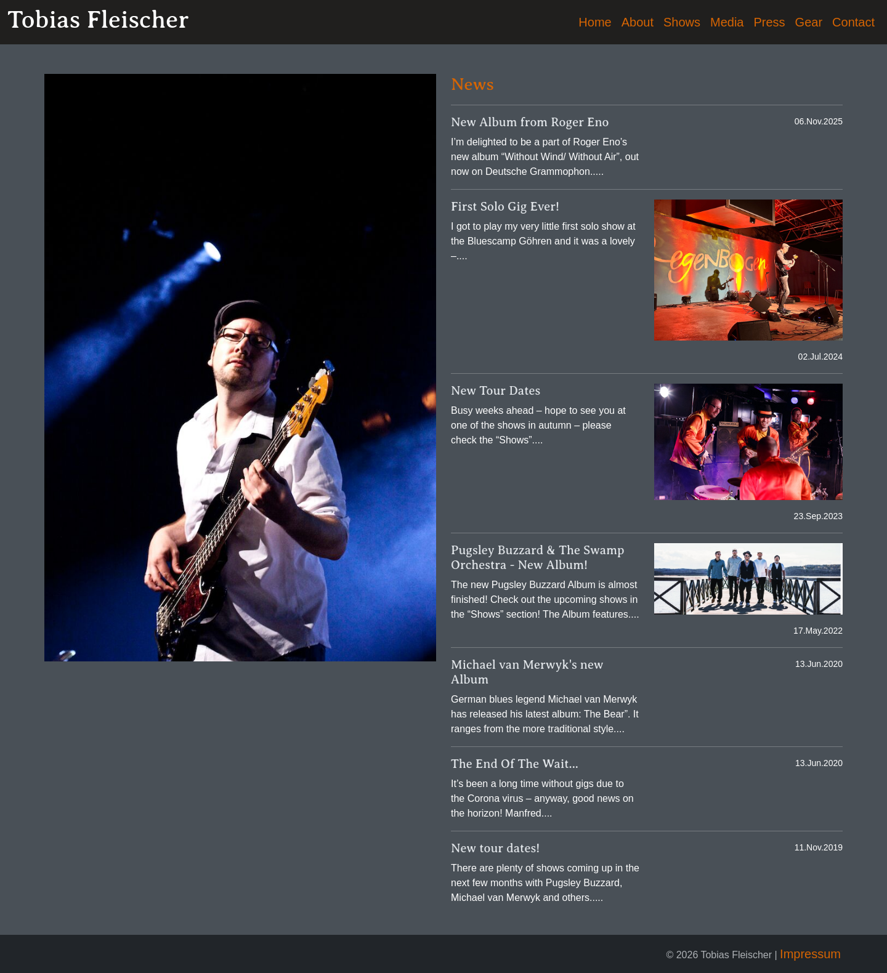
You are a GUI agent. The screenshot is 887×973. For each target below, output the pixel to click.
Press (769, 22)
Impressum (810, 954)
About (638, 22)
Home (594, 22)
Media (726, 22)
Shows (681, 22)
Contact (853, 22)
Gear (808, 22)
